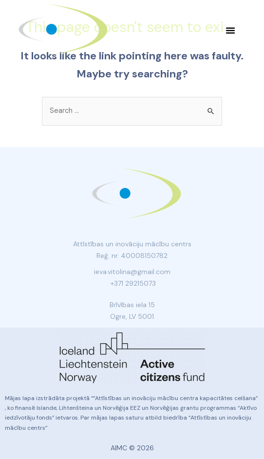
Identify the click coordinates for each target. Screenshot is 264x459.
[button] (230, 30)
